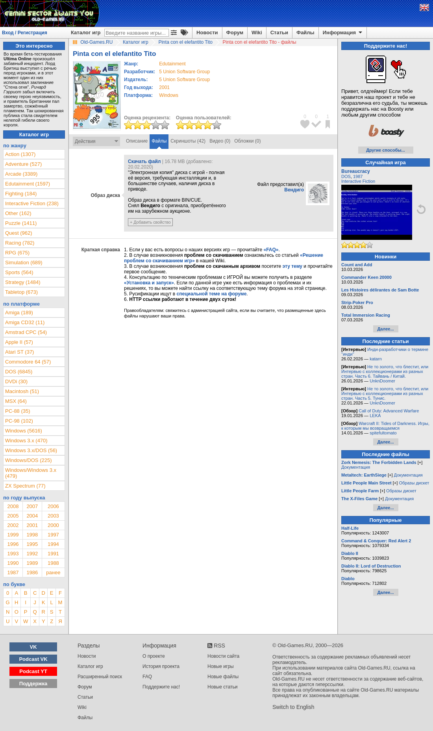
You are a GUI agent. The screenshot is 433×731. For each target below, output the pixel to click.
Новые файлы (223, 676)
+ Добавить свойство (150, 222)
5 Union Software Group (184, 71)
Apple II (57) (19, 342)
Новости (207, 32)
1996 (13, 544)
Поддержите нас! (161, 687)
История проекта (160, 666)
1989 (32, 563)
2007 (32, 506)
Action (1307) (20, 154)
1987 (13, 572)
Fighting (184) (21, 194)
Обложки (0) (247, 141)
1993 (13, 554)
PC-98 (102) (19, 421)
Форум (234, 32)
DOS (346, 176)
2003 (53, 516)
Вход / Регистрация (24, 32)
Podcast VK (33, 659)
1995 (32, 544)
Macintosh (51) (22, 391)
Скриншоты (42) (187, 141)
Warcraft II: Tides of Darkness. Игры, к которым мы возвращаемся (385, 425)
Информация (343, 33)
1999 (13, 535)
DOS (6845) (18, 372)
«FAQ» (270, 249)
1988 (53, 563)
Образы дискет (414, 483)
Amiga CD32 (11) (24, 322)
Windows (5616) (23, 431)
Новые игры (220, 666)
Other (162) (18, 213)
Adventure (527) (23, 164)
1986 (32, 572)
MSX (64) (16, 401)
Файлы (305, 32)
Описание (137, 141)
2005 (13, 516)
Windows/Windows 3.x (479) (30, 473)
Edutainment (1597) (27, 184)
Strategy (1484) (23, 282)
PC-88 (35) (17, 411)
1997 (53, 535)
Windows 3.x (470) (26, 440)
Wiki (257, 32)
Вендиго (294, 190)
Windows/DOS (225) (28, 460)
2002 (13, 525)
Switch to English (293, 707)
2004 (32, 516)
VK (33, 647)
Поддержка (33, 683)
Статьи (279, 32)
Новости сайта (223, 656)
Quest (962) (18, 233)
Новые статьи (222, 687)
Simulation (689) (24, 262)
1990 (13, 563)
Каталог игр (85, 32)
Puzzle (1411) (21, 223)
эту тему (292, 266)
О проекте (153, 656)
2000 (53, 525)
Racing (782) (19, 243)
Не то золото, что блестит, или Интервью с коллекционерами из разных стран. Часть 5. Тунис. (384, 393)
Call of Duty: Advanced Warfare (389, 410)
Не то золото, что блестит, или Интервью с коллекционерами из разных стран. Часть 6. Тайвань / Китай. (384, 371)
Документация (355, 467)
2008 (13, 506)
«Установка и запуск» (149, 283)
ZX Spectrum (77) (25, 486)
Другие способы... (385, 150)
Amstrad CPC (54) (26, 332)
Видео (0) (219, 141)
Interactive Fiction (358, 181)
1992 (32, 554)
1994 (53, 544)
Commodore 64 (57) (28, 362)
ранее (53, 572)
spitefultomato (383, 432)
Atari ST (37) (19, 352)
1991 (53, 554)
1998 (32, 535)
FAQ (147, 676)
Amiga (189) (19, 312)
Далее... (385, 329)
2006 (53, 506)
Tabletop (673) (21, 292)
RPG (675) (17, 253)
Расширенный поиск (100, 676)
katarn (376, 358)
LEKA (375, 415)
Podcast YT (33, 671)
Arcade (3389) (21, 174)
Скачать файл (144, 161)
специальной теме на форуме (212, 294)
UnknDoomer (382, 380)
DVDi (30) (16, 381)
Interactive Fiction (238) (32, 203)
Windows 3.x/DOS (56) (31, 450)
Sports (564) (19, 272)
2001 (164, 87)
